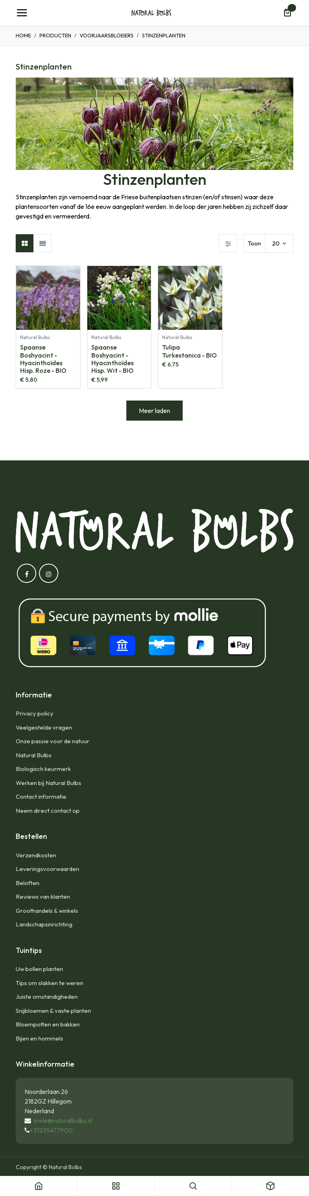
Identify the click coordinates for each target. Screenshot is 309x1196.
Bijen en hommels (39, 1038)
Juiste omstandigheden (47, 996)
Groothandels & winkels (47, 910)
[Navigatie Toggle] (22, 13)
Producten (55, 35)
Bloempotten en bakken (48, 1024)
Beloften (27, 883)
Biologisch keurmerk (43, 769)
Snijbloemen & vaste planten (53, 1010)
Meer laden (154, 411)
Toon (254, 243)
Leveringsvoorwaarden (47, 869)
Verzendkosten (36, 855)
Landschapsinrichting (44, 924)
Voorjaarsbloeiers (107, 35)
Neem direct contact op (48, 810)
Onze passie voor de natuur (52, 741)
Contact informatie (41, 796)
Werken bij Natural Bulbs (48, 783)
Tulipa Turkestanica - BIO (189, 351)
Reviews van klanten (43, 896)
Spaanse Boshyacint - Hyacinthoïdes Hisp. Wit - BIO (112, 358)
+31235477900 (51, 1130)
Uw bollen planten (39, 969)
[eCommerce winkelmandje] (287, 13)
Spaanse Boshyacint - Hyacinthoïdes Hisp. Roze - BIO (43, 358)
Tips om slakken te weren (49, 983)
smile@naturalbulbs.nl (62, 1120)
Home (23, 35)
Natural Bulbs (34, 755)
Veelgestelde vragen (44, 727)
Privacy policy (35, 713)
